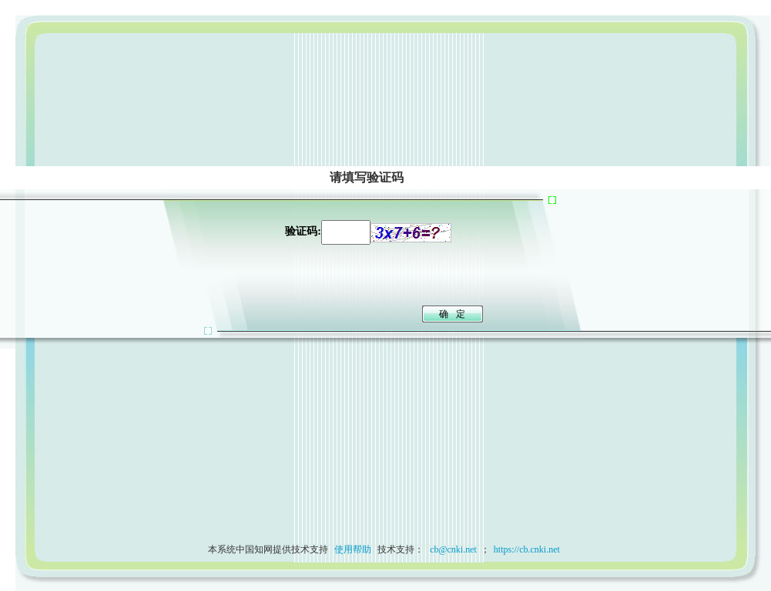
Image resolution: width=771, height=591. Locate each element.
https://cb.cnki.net (527, 549)
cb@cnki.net (452, 549)
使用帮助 (352, 549)
